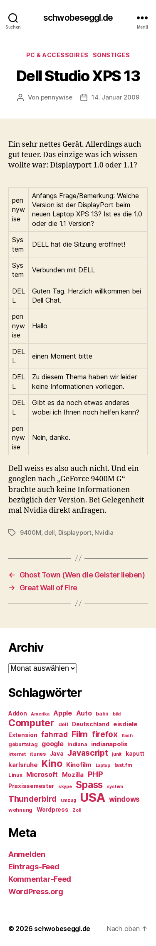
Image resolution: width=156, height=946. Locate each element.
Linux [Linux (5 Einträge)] (15, 775)
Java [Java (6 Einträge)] (57, 753)
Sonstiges (111, 54)
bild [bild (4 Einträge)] (117, 714)
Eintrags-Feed (33, 866)
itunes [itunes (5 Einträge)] (38, 754)
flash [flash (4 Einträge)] (127, 735)
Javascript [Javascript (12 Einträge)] (87, 753)
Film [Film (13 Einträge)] (80, 734)
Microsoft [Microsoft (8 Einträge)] (42, 775)
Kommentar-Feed (39, 879)
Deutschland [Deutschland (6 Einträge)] (90, 724)
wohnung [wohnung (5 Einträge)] (20, 810)
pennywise (56, 97)
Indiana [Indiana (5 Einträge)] (77, 744)
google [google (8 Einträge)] (52, 744)
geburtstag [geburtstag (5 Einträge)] (22, 744)
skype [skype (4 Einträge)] (65, 786)
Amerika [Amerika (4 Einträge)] (40, 714)
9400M (30, 532)
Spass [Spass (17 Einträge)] (89, 784)
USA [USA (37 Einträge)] (92, 797)
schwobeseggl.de (78, 17)
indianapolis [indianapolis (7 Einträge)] (109, 744)
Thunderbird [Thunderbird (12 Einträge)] (32, 799)
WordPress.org (35, 891)
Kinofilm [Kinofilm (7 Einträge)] (79, 765)
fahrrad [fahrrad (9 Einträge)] (54, 734)
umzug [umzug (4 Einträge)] (68, 800)
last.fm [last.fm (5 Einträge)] (123, 765)
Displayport (75, 532)
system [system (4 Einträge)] (115, 786)
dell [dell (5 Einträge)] (63, 724)
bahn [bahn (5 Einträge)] (102, 714)
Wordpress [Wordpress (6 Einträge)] (53, 809)
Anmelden (26, 854)
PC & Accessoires (57, 54)
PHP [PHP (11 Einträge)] (95, 774)
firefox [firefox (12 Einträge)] (105, 734)
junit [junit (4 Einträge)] (116, 754)
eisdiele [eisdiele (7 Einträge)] (125, 724)
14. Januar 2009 (115, 97)
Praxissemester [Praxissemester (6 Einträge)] (31, 786)
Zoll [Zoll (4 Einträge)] (76, 810)
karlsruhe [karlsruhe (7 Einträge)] (23, 765)
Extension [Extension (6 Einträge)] (22, 735)
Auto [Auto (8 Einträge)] (84, 713)
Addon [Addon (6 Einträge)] (17, 713)
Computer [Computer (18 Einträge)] (31, 723)
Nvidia (103, 532)
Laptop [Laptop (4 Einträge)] (103, 765)
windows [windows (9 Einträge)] (124, 799)
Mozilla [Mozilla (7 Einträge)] (73, 775)
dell (49, 532)
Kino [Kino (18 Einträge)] (52, 763)
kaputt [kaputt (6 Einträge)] (135, 753)
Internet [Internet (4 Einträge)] (17, 754)
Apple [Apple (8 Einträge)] (62, 713)
